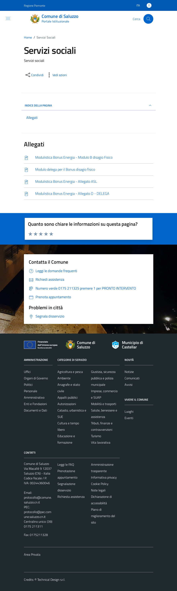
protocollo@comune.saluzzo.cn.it (38, 500)
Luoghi (129, 411)
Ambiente (64, 378)
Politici (28, 384)
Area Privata (32, 554)
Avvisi (128, 384)
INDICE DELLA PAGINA (88, 105)
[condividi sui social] (34, 75)
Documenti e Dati (35, 410)
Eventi (129, 417)
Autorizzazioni (66, 403)
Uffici (27, 371)
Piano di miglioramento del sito (103, 516)
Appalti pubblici (67, 397)
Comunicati (132, 378)
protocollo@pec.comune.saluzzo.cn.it (37, 514)
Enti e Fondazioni (35, 403)
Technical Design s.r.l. (51, 579)
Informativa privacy (104, 477)
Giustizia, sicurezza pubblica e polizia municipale (103, 378)
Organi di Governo (36, 378)
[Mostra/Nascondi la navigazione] (8, 18)
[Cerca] (148, 19)
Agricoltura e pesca (70, 371)
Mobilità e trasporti (103, 403)
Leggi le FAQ (65, 464)
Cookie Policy (99, 483)
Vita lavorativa (100, 442)
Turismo (96, 436)
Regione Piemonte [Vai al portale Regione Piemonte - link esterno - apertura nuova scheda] (34, 5)
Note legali (98, 490)
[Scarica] (88, 157)
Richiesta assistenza (71, 496)
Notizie (129, 371)
